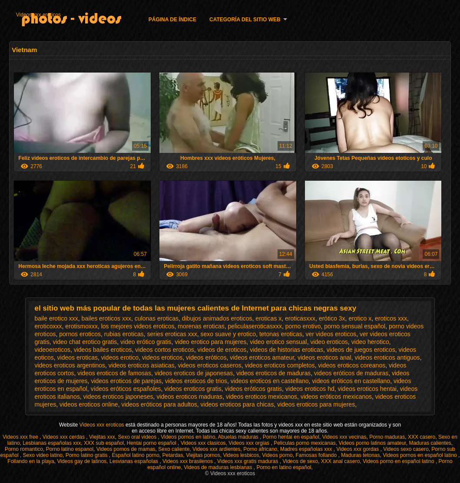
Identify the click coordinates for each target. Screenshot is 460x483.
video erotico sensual (278, 341)
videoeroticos (52, 349)
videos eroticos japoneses (118, 396)
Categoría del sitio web (245, 20)
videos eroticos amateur (262, 357)
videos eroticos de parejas (126, 380)
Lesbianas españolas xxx (52, 443)
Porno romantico (24, 449)
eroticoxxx (48, 326)
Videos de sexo (300, 461)
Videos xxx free (21, 437)
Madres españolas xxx (307, 449)
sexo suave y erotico (228, 334)
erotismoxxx (81, 326)
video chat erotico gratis (85, 341)
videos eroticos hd (309, 388)
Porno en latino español (283, 467)
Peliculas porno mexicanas (305, 443)
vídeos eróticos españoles (126, 388)
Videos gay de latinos (81, 461)
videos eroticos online (89, 404)
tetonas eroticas (280, 334)
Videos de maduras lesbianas (219, 467)
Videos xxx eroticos (38, 15)
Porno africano (260, 449)
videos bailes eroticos (103, 349)
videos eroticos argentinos (69, 365)
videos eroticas (77, 357)
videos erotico (120, 357)
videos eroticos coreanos (351, 365)
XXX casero (421, 437)
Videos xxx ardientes (216, 449)
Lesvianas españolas (134, 461)
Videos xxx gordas (358, 449)
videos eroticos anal (324, 357)
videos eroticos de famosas (114, 373)
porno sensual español (354, 326)
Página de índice (172, 20)
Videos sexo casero (406, 449)
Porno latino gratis (87, 455)
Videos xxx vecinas (344, 437)
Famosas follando (316, 455)
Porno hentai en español (291, 437)
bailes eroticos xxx (106, 318)
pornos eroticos (80, 334)
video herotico (370, 341)
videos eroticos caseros (209, 365)
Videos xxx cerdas (64, 437)
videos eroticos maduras (189, 396)
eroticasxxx (300, 318)
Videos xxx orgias (249, 443)
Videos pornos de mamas (126, 449)
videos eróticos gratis (253, 388)
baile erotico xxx (56, 318)
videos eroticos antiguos (387, 357)
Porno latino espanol (69, 449)
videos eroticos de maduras (273, 373)
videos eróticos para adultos (159, 404)
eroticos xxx (391, 318)
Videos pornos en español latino (420, 455)
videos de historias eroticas (286, 349)
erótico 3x (332, 318)
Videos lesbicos (241, 455)
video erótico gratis (146, 341)
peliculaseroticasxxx (255, 326)
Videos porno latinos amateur (372, 443)
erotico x (359, 318)
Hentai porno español (152, 443)
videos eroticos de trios (196, 380)
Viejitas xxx (102, 437)
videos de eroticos (222, 349)
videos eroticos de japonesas (194, 373)
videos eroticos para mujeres (316, 404)
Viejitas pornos (203, 455)
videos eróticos (206, 357)
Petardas (172, 455)
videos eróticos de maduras (351, 373)
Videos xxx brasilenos (188, 461)
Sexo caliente (173, 449)
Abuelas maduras (239, 437)
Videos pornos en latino (188, 437)
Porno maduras (387, 437)
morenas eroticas (201, 326)
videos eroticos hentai (367, 388)
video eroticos (328, 341)
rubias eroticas (124, 334)
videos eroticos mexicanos (261, 396)
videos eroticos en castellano (270, 380)
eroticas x (268, 318)
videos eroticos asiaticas (142, 365)
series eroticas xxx (172, 334)
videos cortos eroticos (164, 349)
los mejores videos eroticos (138, 326)
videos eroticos (162, 357)
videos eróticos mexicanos (336, 396)
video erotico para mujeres (210, 341)
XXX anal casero (340, 461)
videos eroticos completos (279, 365)
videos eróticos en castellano (351, 380)
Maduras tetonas (360, 455)
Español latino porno (135, 455)
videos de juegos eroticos (361, 349)
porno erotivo (303, 326)
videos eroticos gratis (193, 388)
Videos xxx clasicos (203, 443)
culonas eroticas (157, 318)
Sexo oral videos (138, 437)
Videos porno (277, 455)
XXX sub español (104, 443)
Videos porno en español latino (399, 461)
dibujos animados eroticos (217, 318)
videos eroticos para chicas (237, 404)
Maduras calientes (430, 443)
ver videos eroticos (331, 334)
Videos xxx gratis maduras (248, 461)
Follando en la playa (30, 461)
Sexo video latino (43, 455)
